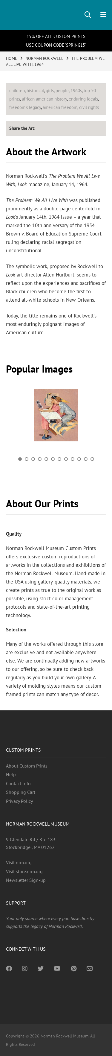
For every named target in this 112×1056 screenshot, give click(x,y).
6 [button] (53, 459)
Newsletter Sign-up (26, 880)
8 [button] (66, 459)
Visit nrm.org (19, 862)
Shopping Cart (20, 792)
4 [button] (40, 459)
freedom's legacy (25, 107)
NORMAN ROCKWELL (44, 58)
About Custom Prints (26, 766)
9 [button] (72, 459)
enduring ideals (83, 99)
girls (50, 90)
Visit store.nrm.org (24, 871)
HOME (11, 58)
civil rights (89, 107)
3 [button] (33, 459)
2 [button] (26, 459)
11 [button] (86, 459)
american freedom (60, 107)
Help (11, 774)
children (17, 90)
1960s (76, 90)
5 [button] (46, 459)
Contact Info (18, 783)
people (62, 90)
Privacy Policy (19, 801)
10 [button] (79, 459)
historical (35, 90)
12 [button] (92, 459)
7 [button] (59, 459)
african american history (44, 99)
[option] (56, 417)
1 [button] (20, 459)
